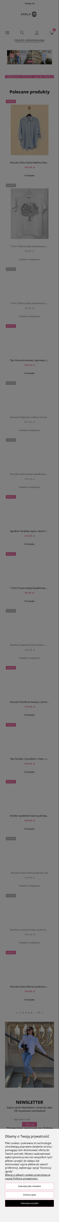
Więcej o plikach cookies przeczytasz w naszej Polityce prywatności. (27, 1176)
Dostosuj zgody (29, 1195)
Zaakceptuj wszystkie (29, 1203)
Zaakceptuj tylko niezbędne (29, 1186)
